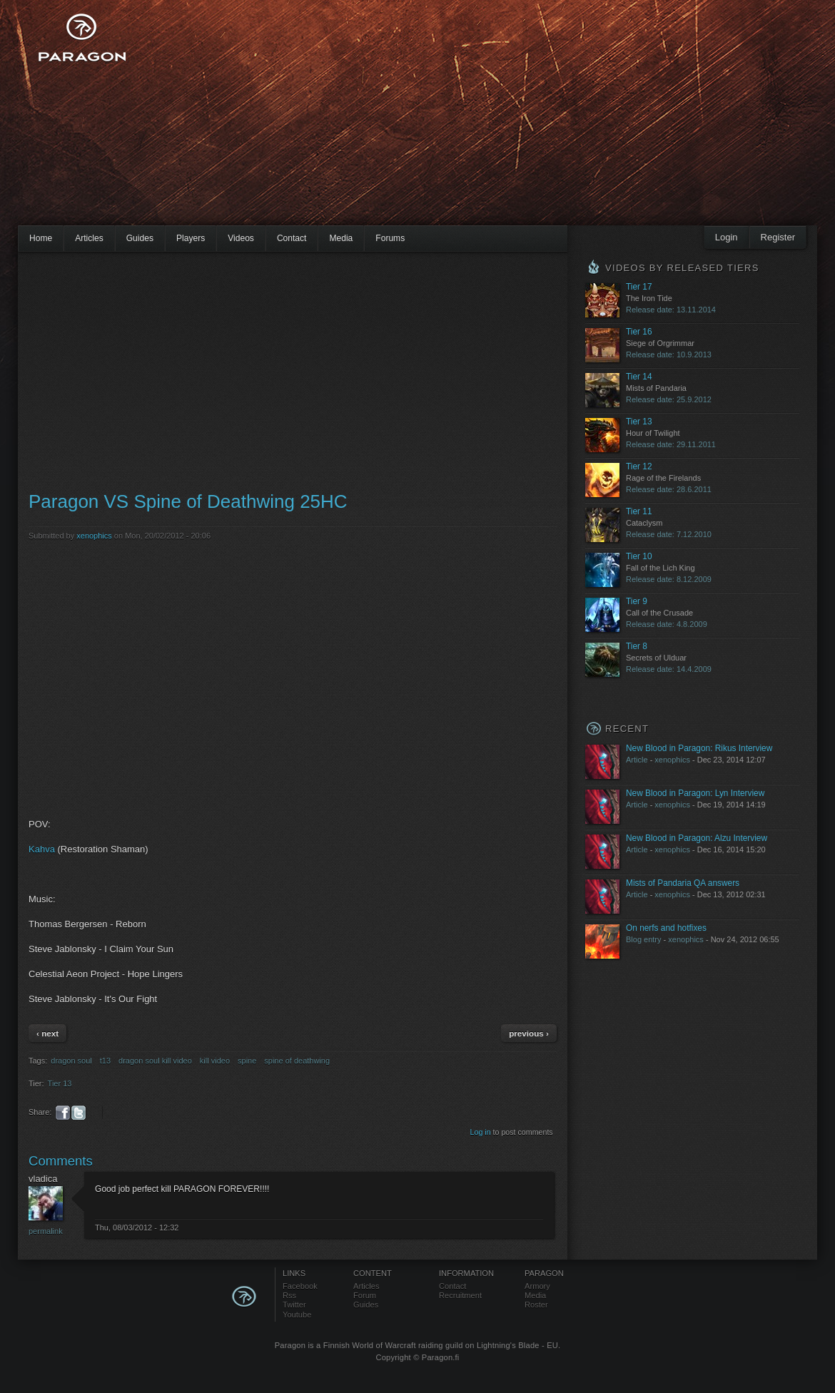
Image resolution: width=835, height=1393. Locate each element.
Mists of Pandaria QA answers (682, 883)
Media (341, 238)
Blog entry (644, 939)
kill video (215, 1060)
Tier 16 (639, 332)
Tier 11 (639, 511)
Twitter (294, 1304)
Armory (537, 1286)
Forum (364, 1295)
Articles (89, 238)
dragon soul (71, 1060)
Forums (390, 238)
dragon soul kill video (155, 1060)
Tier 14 (639, 377)
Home (40, 238)
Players (190, 238)
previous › (529, 1033)
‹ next (47, 1033)
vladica (43, 1178)
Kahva (42, 849)
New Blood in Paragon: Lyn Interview (695, 793)
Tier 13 (60, 1083)
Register (778, 237)
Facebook (300, 1286)
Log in (480, 1132)
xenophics (94, 535)
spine (247, 1060)
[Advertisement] (387, 121)
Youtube (297, 1314)
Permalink (46, 1231)
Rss (289, 1295)
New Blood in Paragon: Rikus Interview (699, 748)
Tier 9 (636, 601)
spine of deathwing (297, 1060)
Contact (292, 238)
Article (637, 759)
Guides (139, 238)
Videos (241, 238)
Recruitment (460, 1295)
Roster (536, 1304)
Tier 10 (639, 556)
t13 (105, 1060)
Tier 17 (639, 287)
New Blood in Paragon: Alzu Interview (696, 838)
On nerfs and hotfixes (666, 928)
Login (726, 237)
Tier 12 (639, 466)
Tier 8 (636, 646)
